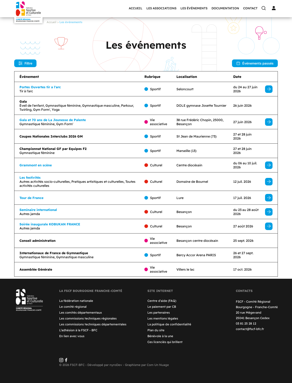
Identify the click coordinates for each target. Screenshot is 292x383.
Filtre (25, 63)
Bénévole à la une (160, 336)
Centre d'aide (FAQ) (161, 301)
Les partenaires (158, 312)
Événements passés (255, 63)
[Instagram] (61, 361)
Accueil (135, 8)
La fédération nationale (76, 301)
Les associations (161, 8)
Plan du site (155, 330)
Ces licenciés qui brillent (164, 342)
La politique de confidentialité (169, 324)
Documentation (225, 8)
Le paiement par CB (161, 307)
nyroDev (116, 365)
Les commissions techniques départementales (92, 324)
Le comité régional (73, 307)
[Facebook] (66, 361)
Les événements (193, 8)
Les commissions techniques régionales (88, 318)
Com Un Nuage (158, 365)
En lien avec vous (71, 336)
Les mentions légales (162, 318)
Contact (250, 8)
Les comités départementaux (80, 312)
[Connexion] (275, 8)
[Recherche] (265, 8)
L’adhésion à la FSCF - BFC (78, 330)
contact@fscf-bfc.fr (250, 329)
